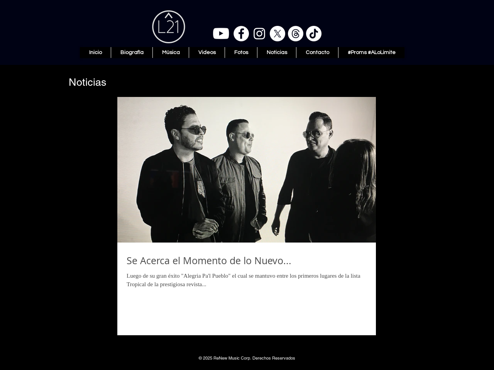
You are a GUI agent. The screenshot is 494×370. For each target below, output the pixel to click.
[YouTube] (221, 33)
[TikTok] (313, 33)
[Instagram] (259, 33)
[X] (277, 33)
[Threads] (295, 33)
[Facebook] (241, 33)
